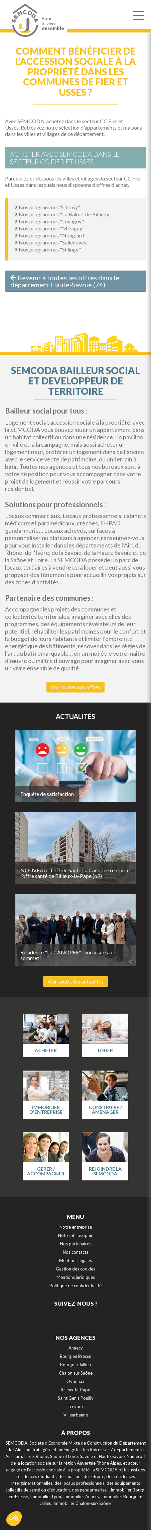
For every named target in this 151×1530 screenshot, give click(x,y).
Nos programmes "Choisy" (47, 207)
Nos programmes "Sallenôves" (52, 242)
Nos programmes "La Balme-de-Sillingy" (63, 214)
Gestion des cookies (75, 1268)
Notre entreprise (75, 1227)
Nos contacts (75, 1252)
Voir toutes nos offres (75, 687)
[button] (14, 1519)
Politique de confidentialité (75, 1285)
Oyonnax (75, 1381)
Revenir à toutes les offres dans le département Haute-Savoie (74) (64, 281)
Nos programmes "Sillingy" (48, 249)
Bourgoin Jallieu (75, 1364)
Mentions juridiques (75, 1277)
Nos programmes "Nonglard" (51, 235)
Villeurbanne (75, 1414)
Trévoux (75, 1406)
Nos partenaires (75, 1243)
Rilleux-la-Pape (75, 1389)
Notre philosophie (75, 1235)
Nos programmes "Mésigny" (50, 228)
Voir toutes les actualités (75, 981)
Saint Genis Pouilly (76, 1398)
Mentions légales (75, 1260)
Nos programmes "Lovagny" (49, 221)
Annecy (75, 1348)
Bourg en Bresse (75, 1356)
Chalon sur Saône (76, 1373)
